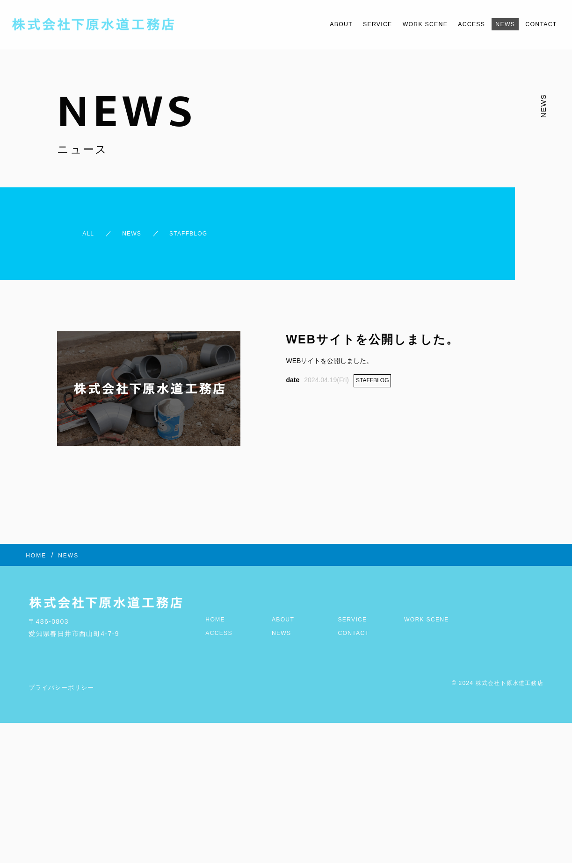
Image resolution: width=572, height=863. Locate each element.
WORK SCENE (403, 24)
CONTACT (538, 24)
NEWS (496, 24)
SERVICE (347, 24)
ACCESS (457, 24)
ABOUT (305, 24)
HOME (216, 606)
